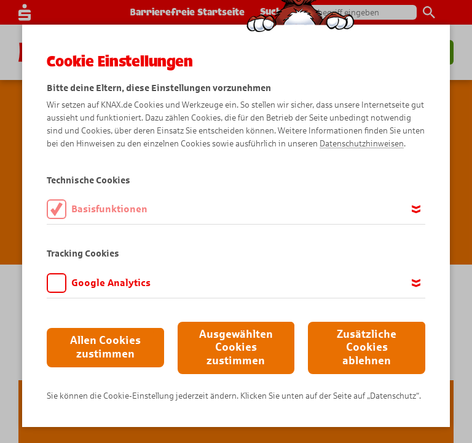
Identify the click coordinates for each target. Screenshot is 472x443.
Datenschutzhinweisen (362, 143)
